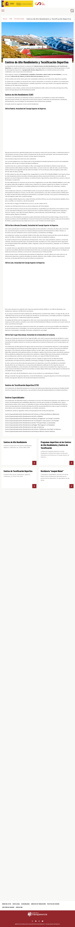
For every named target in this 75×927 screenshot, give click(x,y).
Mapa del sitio (6, 904)
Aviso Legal (16, 904)
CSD (10, 19)
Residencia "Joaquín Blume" (52, 471)
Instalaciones (19, 19)
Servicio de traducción (38, 904)
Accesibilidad (25, 904)
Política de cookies (53, 904)
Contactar (19, 907)
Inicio (5, 19)
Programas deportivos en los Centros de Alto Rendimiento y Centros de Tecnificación (56, 445)
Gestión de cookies (8, 907)
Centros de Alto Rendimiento (15, 442)
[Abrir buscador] (72, 10)
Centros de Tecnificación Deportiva (18, 471)
